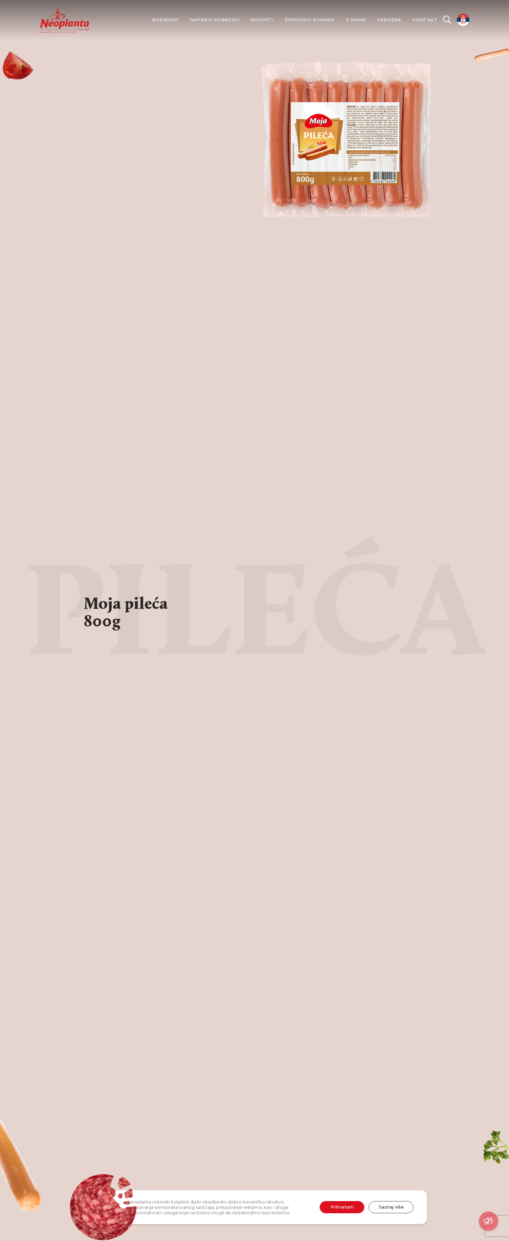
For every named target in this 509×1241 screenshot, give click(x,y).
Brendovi (165, 20)
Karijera (389, 20)
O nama (356, 20)
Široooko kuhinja (309, 20)
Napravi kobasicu (215, 20)
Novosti (261, 20)
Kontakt (425, 20)
